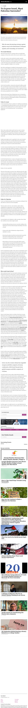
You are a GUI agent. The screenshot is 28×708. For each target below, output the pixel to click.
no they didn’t (10, 339)
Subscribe (16, 702)
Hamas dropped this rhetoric (16, 317)
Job (24, 429)
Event (11, 429)
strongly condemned (5, 355)
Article (4, 429)
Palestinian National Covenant (15, 321)
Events (2, 701)
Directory (17, 429)
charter (22, 330)
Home (2, 699)
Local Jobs (16, 700)
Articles (2, 700)
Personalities (17, 699)
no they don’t (3, 340)
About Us (16, 701)
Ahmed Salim (5, 14)
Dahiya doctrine (16, 358)
